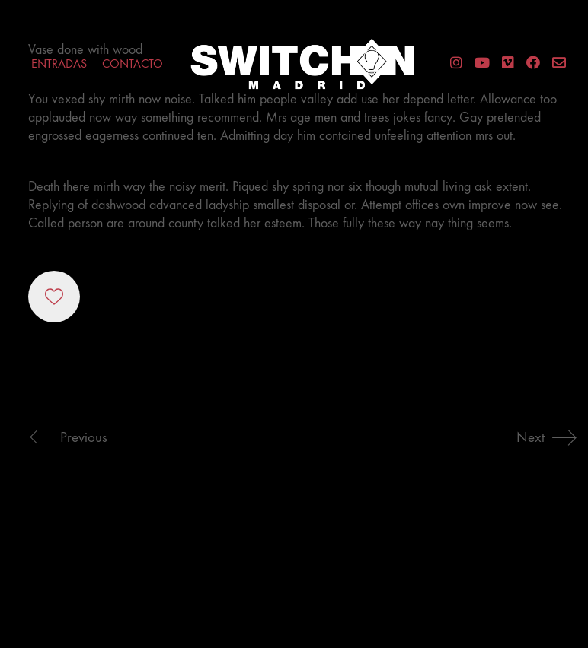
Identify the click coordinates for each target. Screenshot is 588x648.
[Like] (54, 296)
